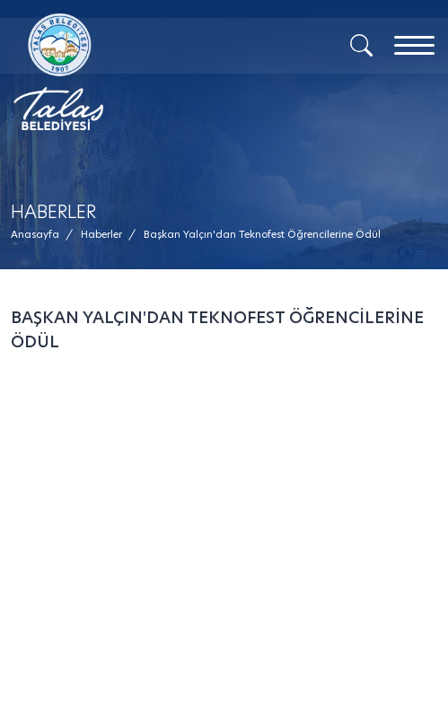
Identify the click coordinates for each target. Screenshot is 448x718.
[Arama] (361, 44)
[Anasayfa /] (40, 234)
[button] (262, 234)
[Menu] (414, 45)
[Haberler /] (101, 234)
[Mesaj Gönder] (124, 71)
